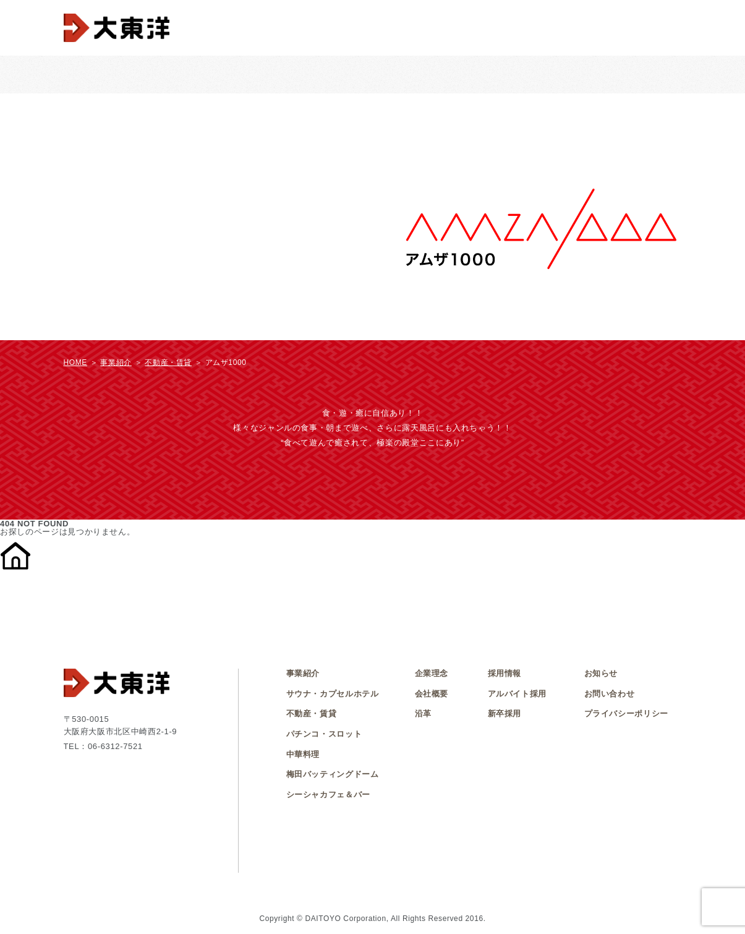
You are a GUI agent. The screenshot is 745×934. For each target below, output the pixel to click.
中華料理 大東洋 (386, 75)
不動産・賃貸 (557, 75)
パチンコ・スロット (211, 75)
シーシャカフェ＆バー (641, 75)
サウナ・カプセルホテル (299, 75)
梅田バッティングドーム (473, 75)
